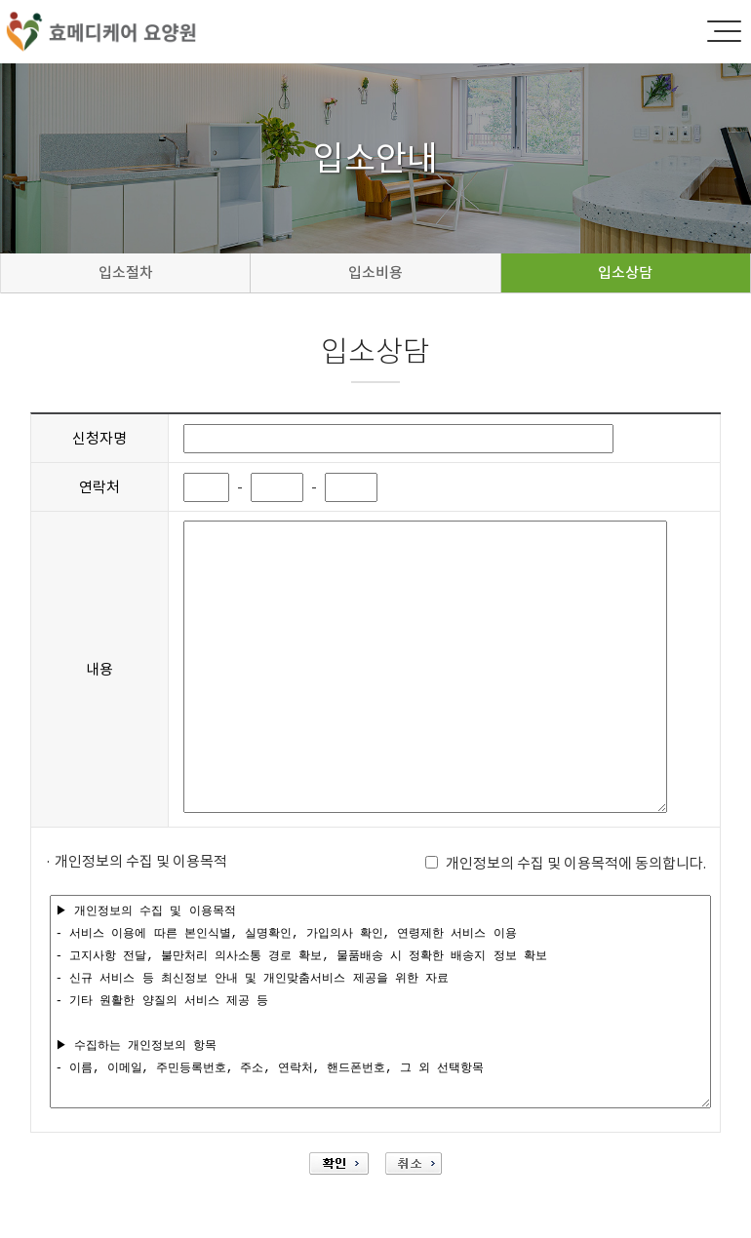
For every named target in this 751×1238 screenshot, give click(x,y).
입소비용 (375, 272)
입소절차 (126, 272)
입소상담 (625, 272)
